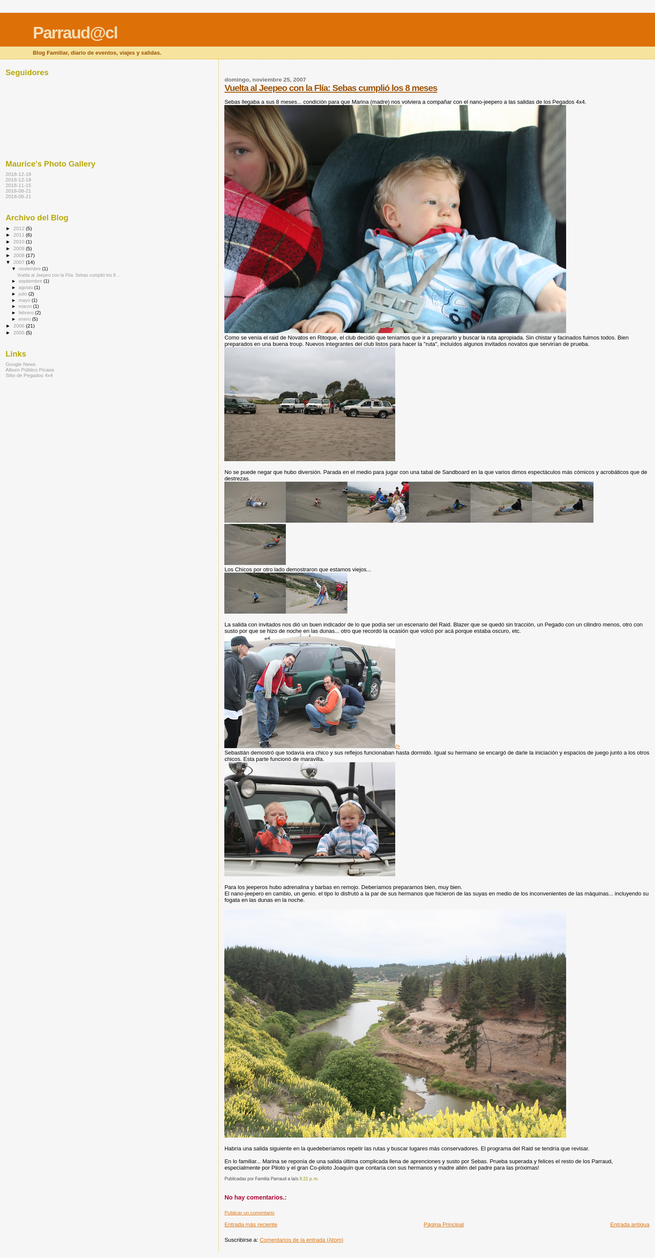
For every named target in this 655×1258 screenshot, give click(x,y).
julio (24, 293)
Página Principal (444, 1224)
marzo (26, 306)
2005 (19, 332)
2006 (19, 325)
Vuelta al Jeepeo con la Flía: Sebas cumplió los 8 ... (68, 275)
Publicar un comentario (249, 1212)
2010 (19, 241)
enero (25, 319)
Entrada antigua (629, 1224)
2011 (19, 234)
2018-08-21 (18, 190)
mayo (25, 300)
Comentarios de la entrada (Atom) (302, 1240)
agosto (27, 287)
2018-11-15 (18, 185)
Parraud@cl (75, 32)
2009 (19, 248)
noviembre (30, 268)
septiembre (31, 281)
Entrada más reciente (250, 1224)
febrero (27, 312)
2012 (19, 228)
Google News (20, 364)
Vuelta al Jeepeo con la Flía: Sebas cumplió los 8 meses (330, 88)
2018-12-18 (18, 174)
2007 (19, 262)
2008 (19, 255)
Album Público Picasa (30, 369)
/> (312, 746)
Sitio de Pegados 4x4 (29, 375)
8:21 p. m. (309, 1178)
